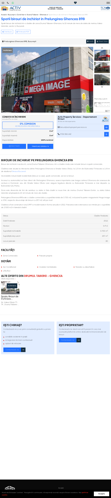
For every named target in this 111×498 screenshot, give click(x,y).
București (11, 15)
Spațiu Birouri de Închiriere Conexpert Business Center (10, 297)
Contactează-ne (12, 350)
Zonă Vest (21, 15)
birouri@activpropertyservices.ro (3, 2)
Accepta (101, 494)
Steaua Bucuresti (19, 171)
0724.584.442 (8, 2)
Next (102, 87)
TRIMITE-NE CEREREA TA (40, 146)
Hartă (90, 41)
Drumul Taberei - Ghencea (37, 15)
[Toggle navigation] (108, 3)
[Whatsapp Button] (13, 3)
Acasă (3, 15)
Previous (102, 48)
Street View (102, 41)
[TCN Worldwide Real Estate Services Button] (105, 8)
